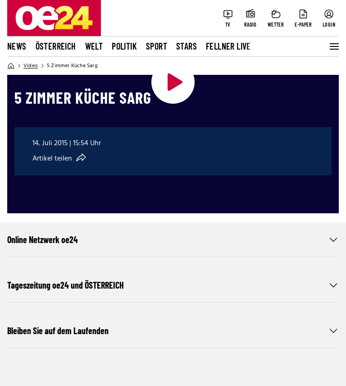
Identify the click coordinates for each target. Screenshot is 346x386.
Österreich (56, 46)
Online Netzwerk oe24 (173, 239)
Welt (94, 46)
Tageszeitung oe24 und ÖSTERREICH (173, 285)
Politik (124, 46)
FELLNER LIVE (228, 46)
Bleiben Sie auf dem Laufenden (173, 330)
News (17, 46)
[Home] (10, 65)
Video (30, 65)
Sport (156, 46)
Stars (186, 46)
